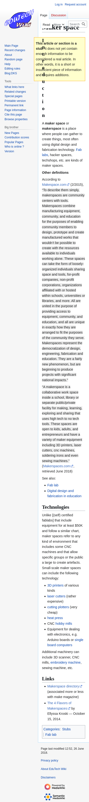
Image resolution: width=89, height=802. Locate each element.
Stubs (66, 729)
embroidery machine (66, 662)
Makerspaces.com (56, 466)
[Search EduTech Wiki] (77, 24)
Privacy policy (49, 760)
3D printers (55, 585)
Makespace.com (54, 184)
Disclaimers (48, 777)
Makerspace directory (63, 686)
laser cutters (56, 596)
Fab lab (52, 485)
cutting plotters (58, 607)
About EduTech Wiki (53, 769)
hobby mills (64, 623)
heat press (55, 618)
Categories (51, 729)
